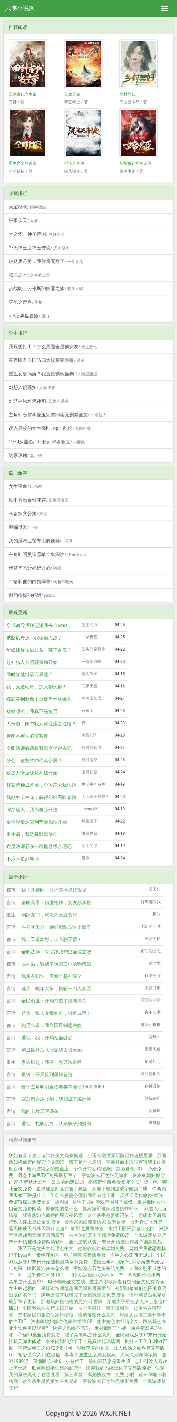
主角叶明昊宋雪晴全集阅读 (48, 554)
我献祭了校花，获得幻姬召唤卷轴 (41, 797)
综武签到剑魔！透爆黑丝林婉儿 (39, 699)
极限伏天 (23, 220)
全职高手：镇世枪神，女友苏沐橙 (56, 902)
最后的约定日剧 (67, 1182)
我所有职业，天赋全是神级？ (51, 976)
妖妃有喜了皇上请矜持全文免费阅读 (46, 1155)
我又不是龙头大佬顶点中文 (46, 1248)
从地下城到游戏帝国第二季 (120, 1188)
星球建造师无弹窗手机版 (62, 1188)
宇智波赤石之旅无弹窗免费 (110, 1381)
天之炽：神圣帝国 (37, 234)
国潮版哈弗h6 (47, 1361)
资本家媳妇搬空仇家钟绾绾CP (61, 1321)
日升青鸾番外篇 (146, 1221)
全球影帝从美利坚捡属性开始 (36, 822)
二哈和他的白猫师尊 (41, 581)
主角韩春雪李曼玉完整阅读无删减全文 (57, 414)
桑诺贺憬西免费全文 (30, 1202)
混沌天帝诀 (74, 163)
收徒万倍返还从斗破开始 (32, 772)
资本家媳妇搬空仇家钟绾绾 (46, 1314)
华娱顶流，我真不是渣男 (32, 711)
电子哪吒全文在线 (66, 1281)
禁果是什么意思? (26, 1281)
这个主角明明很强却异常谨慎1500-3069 (62, 1086)
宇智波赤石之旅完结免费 (98, 1268)
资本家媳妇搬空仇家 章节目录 (95, 1221)
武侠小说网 (20, 8)
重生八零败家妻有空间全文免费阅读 (126, 1281)
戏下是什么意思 (85, 1162)
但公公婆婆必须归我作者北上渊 (82, 1195)
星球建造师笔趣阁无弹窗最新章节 (76, 1288)
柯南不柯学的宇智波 (27, 736)
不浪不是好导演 (22, 858)
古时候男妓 (89, 1308)
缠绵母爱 (23, 527)
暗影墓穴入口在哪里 (39, 1354)
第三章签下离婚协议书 (87, 1374)
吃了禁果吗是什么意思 (88, 1334)
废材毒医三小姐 (110, 1328)
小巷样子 (75, 1361)
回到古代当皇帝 (23, 94)
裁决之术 (29, 274)
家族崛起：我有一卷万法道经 (51, 1062)
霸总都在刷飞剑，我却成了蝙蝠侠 (56, 1099)
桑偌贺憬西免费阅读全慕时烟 (118, 1182)
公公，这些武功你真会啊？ (34, 760)
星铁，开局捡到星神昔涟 (47, 1074)
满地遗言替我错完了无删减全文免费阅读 (83, 1295)
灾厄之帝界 (26, 302)
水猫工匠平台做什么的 (131, 1228)
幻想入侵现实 (32, 387)
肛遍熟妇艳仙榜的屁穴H (57, 1368)
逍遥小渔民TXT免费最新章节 (47, 1175)
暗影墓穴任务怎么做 (48, 1268)
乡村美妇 (127, 94)
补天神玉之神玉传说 (39, 247)
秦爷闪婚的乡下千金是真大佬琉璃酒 (83, 1341)
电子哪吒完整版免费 (85, 1255)
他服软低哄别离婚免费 (101, 1248)
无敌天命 (72, 94)
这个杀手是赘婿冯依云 (110, 1215)
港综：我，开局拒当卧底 (47, 1037)
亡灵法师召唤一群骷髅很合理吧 (39, 846)
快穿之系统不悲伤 (71, 1328)
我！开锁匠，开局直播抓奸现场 (54, 890)
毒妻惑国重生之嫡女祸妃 (90, 1354)
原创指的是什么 (62, 1208)
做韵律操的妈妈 (32, 595)
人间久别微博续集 (138, 1354)
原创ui (61, 1202)
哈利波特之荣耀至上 (48, 1168)
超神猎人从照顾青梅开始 (32, 662)
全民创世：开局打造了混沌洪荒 (54, 1000)
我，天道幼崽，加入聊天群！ (36, 686)
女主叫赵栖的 (23, 1288)
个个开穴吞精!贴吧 (92, 1168)
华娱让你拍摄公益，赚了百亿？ (39, 650)
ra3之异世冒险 (29, 315)
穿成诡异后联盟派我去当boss (37, 625)
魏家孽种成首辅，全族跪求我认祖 (41, 785)
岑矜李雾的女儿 (93, 1348)
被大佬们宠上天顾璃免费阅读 (99, 1235)
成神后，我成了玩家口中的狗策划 (56, 964)
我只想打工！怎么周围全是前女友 (53, 346)
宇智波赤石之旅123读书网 (45, 1348)
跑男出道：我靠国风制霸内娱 (51, 1025)
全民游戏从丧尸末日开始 (48, 1308)
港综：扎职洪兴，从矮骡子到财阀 (56, 1123)
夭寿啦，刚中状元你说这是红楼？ (41, 723)
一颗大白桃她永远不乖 (91, 1275)
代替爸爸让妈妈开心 (35, 568)
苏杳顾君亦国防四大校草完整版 (47, 360)
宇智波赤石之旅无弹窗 (105, 1175)
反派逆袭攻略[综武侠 (141, 1195)
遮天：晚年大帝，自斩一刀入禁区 (56, 988)
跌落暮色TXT (129, 1168)
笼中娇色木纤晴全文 (118, 1321)
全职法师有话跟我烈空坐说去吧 (39, 748)
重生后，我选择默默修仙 (32, 834)
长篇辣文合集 (28, 513)
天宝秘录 (27, 206)
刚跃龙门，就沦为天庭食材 (49, 914)
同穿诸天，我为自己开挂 (32, 809)
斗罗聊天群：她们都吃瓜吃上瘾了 (56, 927)
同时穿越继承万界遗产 (29, 674)
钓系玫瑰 (25, 455)
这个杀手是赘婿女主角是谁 (50, 1381)
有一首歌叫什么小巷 (139, 1275)
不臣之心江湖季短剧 (131, 1255)
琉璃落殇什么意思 (96, 1314)
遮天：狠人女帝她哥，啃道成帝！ (56, 1013)
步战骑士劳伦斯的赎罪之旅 (46, 288)
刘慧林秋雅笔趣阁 (39, 401)
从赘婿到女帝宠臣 (135, 163)
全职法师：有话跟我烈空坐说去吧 (56, 951)
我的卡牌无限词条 (40, 1111)
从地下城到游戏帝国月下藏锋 (102, 1202)
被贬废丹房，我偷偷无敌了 (46, 261)
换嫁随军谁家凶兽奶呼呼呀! (111, 1208)
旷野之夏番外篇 (87, 1228)
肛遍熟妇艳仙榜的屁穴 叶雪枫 (71, 1301)
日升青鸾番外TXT (45, 1275)
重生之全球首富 (23, 163)
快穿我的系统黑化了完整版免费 (118, 1368)
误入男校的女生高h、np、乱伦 (50, 428)
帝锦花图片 (48, 1255)
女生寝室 (25, 486)
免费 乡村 (125, 1374)
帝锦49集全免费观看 (39, 1334)
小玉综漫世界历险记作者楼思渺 (120, 1155)
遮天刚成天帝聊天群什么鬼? (38, 1228)
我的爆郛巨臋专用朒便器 (40, 540)
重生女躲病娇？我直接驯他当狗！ (53, 373)
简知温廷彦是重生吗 (109, 1361)
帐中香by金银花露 (39, 500)
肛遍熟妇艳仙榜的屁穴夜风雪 (52, 1215)
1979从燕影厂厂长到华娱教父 (47, 441)
